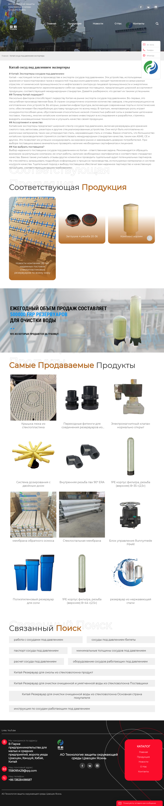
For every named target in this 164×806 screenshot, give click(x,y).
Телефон (148, 50)
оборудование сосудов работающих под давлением (110, 661)
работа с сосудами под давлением (38, 639)
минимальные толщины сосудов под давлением (111, 650)
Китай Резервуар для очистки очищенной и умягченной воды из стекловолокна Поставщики (81, 683)
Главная (5, 56)
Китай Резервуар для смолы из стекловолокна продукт (53, 672)
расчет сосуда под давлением (35, 661)
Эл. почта (148, 44)
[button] (149, 238)
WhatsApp (148, 55)
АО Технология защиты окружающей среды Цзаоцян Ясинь (21, 7)
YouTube (12, 730)
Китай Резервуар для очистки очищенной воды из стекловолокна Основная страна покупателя (82, 696)
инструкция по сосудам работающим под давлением (52, 708)
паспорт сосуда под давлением (36, 650)
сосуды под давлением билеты (114, 639)
